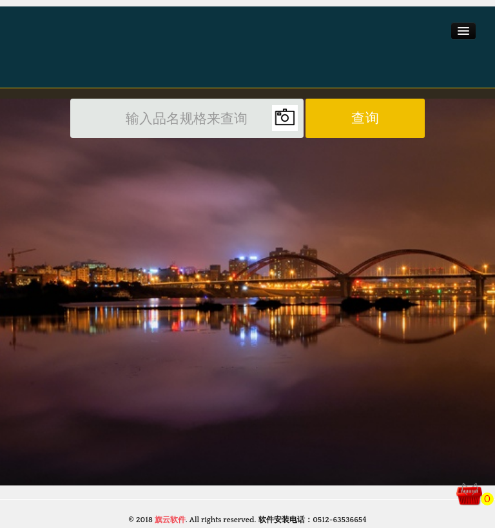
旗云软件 (170, 520)
